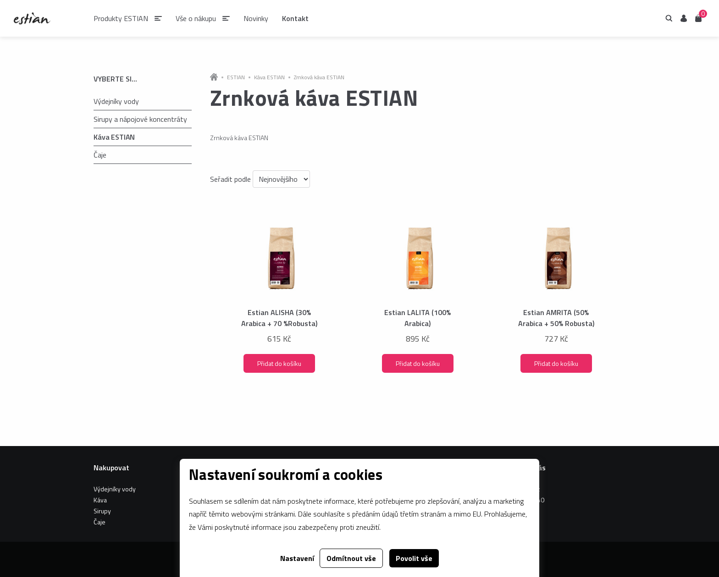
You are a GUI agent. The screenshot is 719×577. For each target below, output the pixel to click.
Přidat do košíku (279, 363)
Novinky (255, 18)
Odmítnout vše (351, 558)
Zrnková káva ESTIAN (319, 77)
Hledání (669, 18)
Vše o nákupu (196, 18)
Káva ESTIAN (114, 136)
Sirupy (102, 511)
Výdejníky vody (116, 101)
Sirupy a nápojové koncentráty (140, 119)
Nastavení (297, 558)
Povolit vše (414, 558)
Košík (698, 17)
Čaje (100, 154)
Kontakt (295, 18)
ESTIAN (236, 77)
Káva (100, 500)
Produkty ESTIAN (121, 18)
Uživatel (684, 18)
